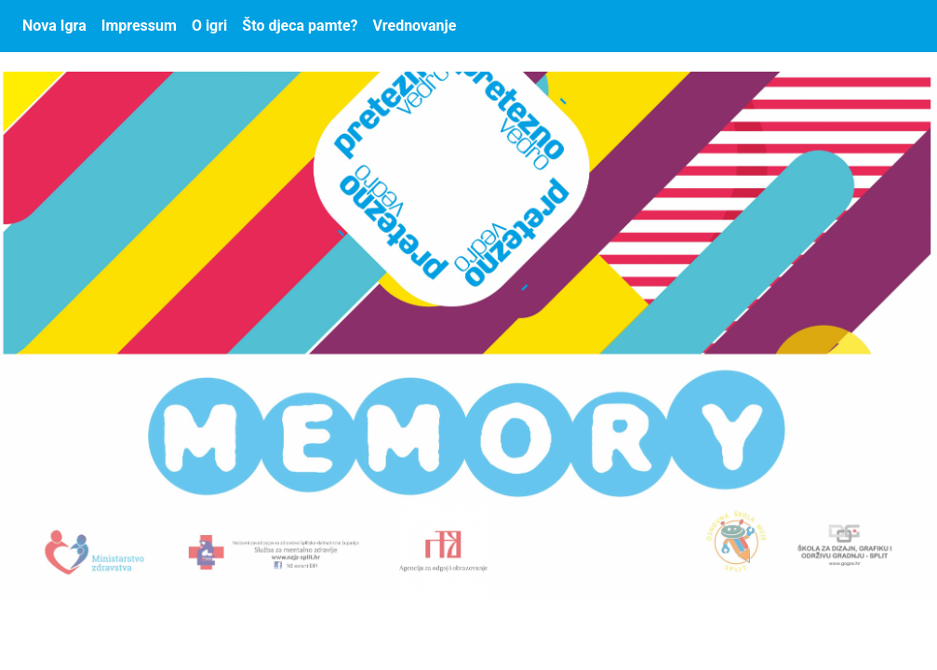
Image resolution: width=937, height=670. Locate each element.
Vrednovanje (415, 25)
